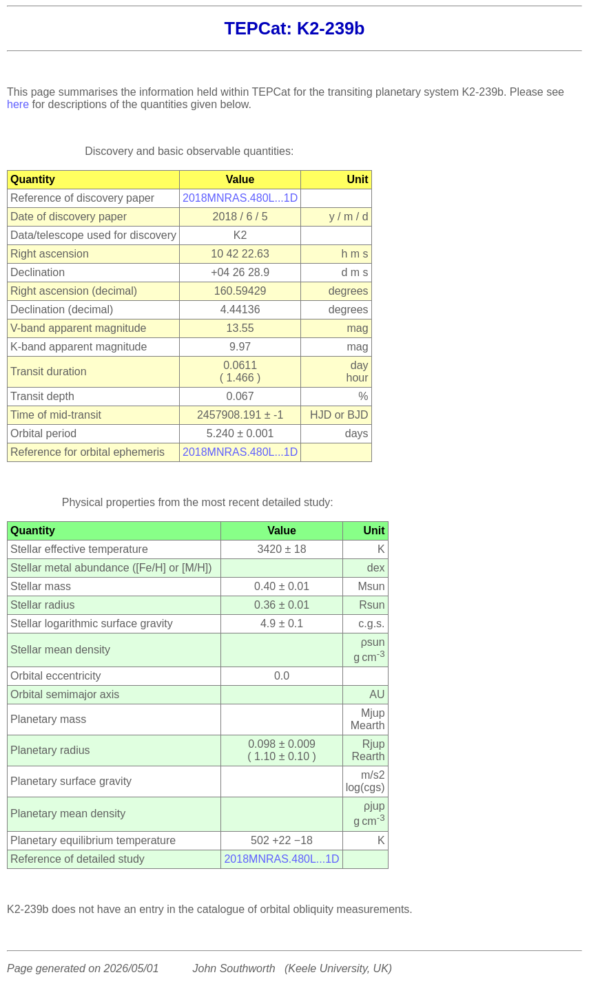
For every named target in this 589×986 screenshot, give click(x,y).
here (18, 104)
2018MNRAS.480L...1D (240, 198)
